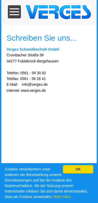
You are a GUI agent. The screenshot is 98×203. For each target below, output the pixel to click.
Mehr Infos (62, 197)
